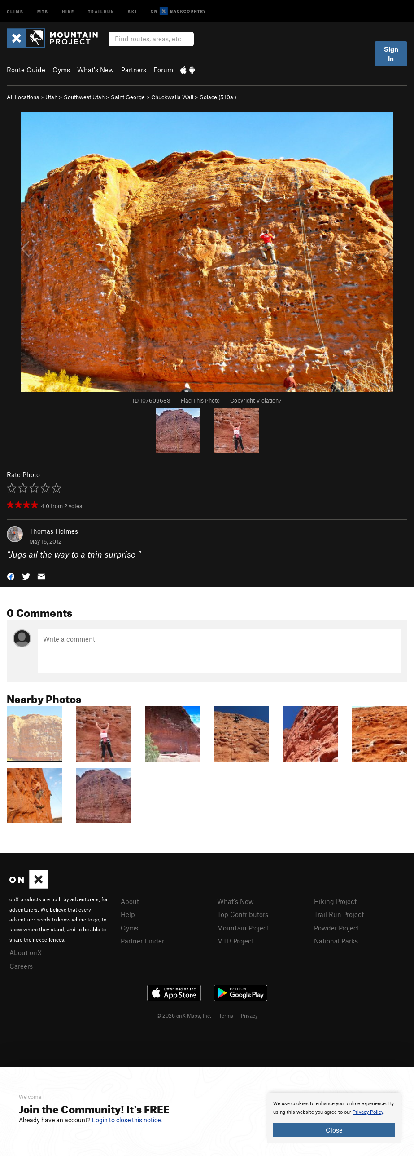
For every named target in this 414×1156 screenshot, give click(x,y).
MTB (42, 11)
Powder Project (336, 928)
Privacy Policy (368, 1112)
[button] (11, 575)
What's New (95, 70)
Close (334, 1130)
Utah (51, 97)
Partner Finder (142, 941)
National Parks (336, 941)
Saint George (128, 97)
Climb (15, 11)
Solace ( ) (218, 97)
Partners (133, 70)
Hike (68, 11)
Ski (132, 11)
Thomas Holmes (53, 531)
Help (128, 914)
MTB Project (235, 941)
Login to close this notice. (127, 1120)
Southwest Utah (84, 97)
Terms (226, 1015)
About (130, 901)
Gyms (61, 70)
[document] (334, 1118)
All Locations (23, 97)
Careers (21, 966)
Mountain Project (243, 928)
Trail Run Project (339, 914)
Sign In (391, 53)
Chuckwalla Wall (172, 97)
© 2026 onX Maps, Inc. (184, 1015)
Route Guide (26, 70)
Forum (163, 70)
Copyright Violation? (255, 400)
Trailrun (101, 11)
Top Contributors (242, 914)
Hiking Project (335, 901)
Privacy (249, 1015)
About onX (25, 952)
